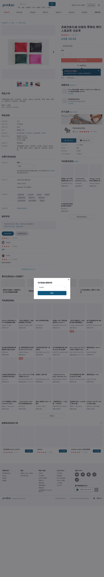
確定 (52, 293)
